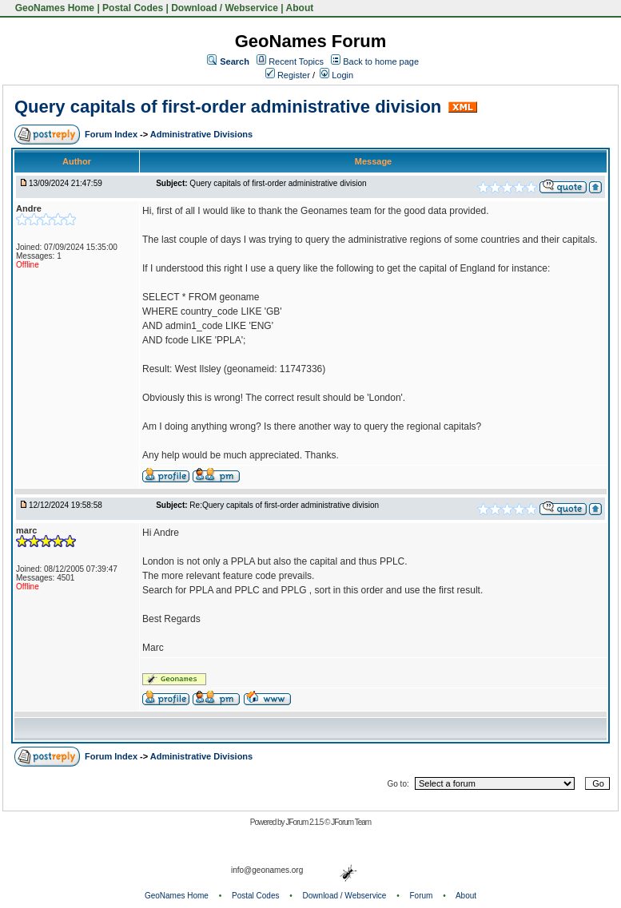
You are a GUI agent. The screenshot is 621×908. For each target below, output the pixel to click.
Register (287, 75)
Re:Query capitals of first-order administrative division (284, 505)
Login (336, 75)
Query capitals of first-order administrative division (227, 107)
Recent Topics (296, 61)
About (300, 8)
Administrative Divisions (201, 134)
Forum (421, 895)
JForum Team (351, 822)
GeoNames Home (53, 8)
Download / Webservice (224, 8)
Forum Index (112, 134)
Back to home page (381, 61)
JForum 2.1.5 (304, 822)
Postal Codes (132, 8)
